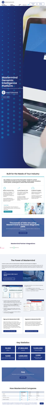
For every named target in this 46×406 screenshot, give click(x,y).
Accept (42, 403)
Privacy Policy (27, 404)
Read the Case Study (8, 211)
